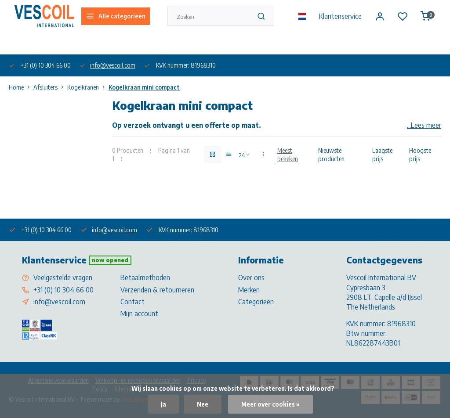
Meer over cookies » (270, 404)
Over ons (19, 43)
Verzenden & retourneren (157, 289)
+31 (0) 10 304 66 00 (63, 289)
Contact (132, 301)
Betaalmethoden (145, 277)
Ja (163, 404)
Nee (202, 404)
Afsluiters (50, 87)
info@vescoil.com (112, 65)
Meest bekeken (287, 154)
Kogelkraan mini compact (144, 87)
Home (21, 87)
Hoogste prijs (420, 154)
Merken (249, 289)
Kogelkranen (88, 87)
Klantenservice (340, 16)
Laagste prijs (382, 154)
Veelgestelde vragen (62, 277)
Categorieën (256, 301)
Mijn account (139, 313)
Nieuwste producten (331, 154)
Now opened (110, 259)
